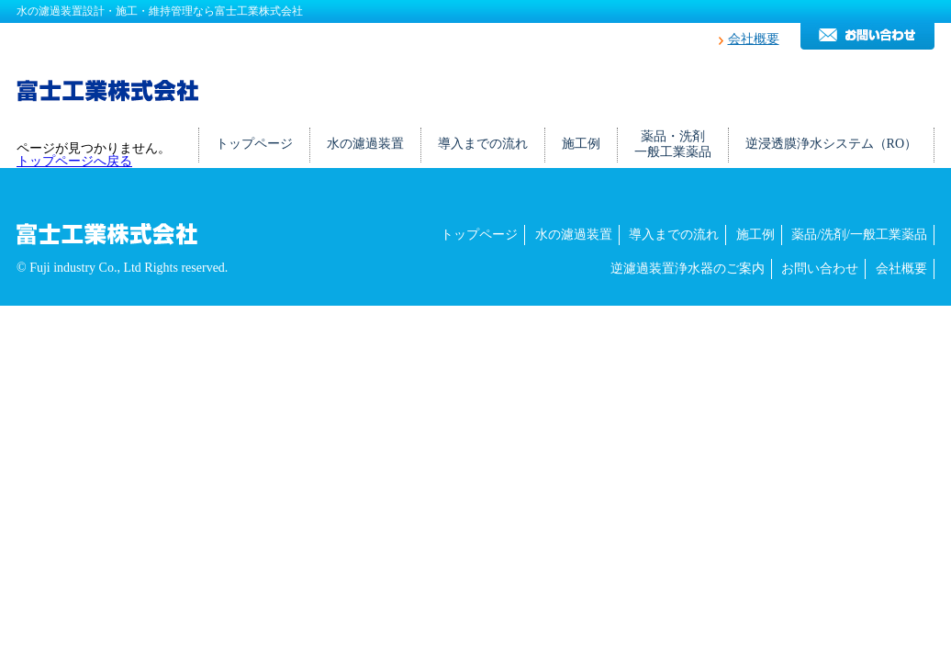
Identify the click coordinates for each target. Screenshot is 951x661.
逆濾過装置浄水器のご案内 (687, 268)
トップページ (254, 144)
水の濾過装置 (365, 144)
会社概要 (753, 39)
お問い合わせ (819, 268)
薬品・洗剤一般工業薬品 (672, 144)
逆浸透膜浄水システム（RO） (831, 144)
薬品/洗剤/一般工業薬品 (859, 234)
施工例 (581, 144)
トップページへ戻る (74, 161)
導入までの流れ (483, 144)
